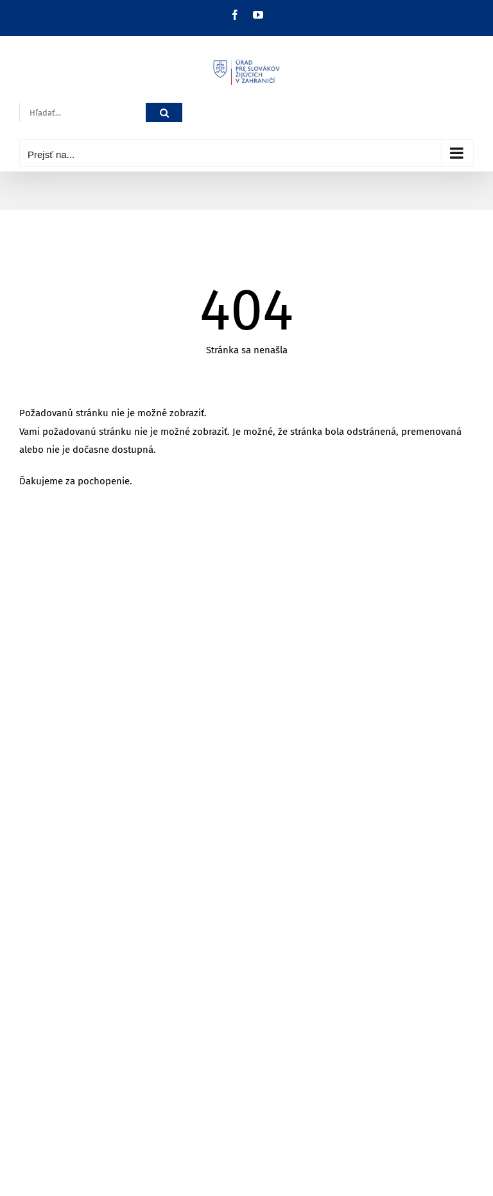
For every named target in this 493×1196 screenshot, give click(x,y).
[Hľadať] (164, 112)
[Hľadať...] (82, 112)
